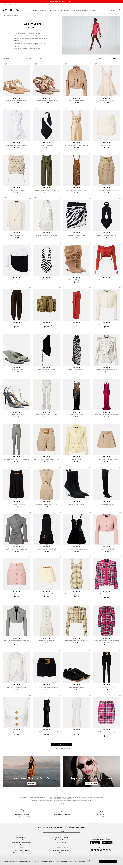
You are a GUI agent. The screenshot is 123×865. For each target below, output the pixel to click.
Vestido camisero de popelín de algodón (16, 145)
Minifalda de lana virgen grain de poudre (46, 687)
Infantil (14, 5)
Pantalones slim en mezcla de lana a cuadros (16, 459)
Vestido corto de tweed (106, 100)
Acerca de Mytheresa (61, 837)
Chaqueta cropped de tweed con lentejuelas (76, 640)
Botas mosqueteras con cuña (106, 504)
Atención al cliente (21, 837)
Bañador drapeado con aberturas (106, 235)
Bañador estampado (46, 280)
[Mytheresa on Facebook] (95, 849)
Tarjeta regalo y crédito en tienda (22, 842)
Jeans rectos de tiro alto (76, 732)
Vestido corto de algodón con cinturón (46, 504)
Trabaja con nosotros (61, 848)
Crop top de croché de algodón (16, 190)
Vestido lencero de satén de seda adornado (76, 145)
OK (108, 861)
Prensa (61, 845)
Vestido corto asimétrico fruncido (46, 369)
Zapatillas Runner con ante (76, 687)
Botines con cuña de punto (76, 504)
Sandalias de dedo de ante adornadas (16, 100)
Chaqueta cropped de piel (106, 549)
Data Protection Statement (82, 861)
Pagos (22, 845)
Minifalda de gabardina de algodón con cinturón (106, 190)
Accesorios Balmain (67, 800)
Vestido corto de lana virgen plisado (46, 549)
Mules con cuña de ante (16, 369)
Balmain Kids (61, 803)
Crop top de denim (16, 732)
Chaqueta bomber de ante (76, 100)
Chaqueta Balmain (87, 800)
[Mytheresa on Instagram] (101, 849)
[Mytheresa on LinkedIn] (92, 849)
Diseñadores (10, 15)
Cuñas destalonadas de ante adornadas (46, 100)
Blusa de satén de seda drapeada (16, 687)
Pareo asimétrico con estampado (76, 235)
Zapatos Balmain (58, 800)
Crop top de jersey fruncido (106, 280)
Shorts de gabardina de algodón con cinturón (46, 459)
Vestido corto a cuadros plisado (46, 640)
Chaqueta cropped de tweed (106, 324)
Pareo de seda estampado (76, 369)
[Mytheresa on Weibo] (107, 849)
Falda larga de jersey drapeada (76, 324)
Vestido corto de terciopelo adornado (76, 549)
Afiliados (61, 853)
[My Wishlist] (116, 10)
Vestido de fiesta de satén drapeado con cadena (46, 732)
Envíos (22, 848)
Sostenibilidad (61, 842)
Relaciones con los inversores (61, 850)
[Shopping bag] (119, 10)
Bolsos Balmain (49, 800)
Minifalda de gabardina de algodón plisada (106, 459)
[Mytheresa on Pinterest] (98, 849)
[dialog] (61, 861)
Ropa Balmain (42, 800)
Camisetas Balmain (77, 800)
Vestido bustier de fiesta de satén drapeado (106, 414)
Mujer (4, 5)
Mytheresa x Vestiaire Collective (22, 853)
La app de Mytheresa (61, 840)
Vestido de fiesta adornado (76, 414)
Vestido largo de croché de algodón (76, 190)
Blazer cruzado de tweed (16, 235)
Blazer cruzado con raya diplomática (106, 369)
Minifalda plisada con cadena (46, 594)
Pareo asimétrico (16, 280)
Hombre (9, 5)
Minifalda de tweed (106, 145)
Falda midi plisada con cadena (16, 504)
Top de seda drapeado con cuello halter (46, 235)
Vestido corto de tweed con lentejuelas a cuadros (76, 594)
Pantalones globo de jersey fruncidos (16, 324)
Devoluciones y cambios (22, 850)
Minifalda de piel (16, 594)
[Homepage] (11, 10)
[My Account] (114, 10)
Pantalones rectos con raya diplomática (46, 414)
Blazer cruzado (76, 459)
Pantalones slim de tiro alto (106, 687)
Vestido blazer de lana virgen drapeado (17, 549)
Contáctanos (21, 840)
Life (18, 5)
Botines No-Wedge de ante (76, 280)
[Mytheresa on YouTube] (104, 849)
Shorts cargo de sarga (46, 324)
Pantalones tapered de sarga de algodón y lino (46, 190)
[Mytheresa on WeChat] (110, 849)
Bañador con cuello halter (46, 145)
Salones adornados (16, 414)
